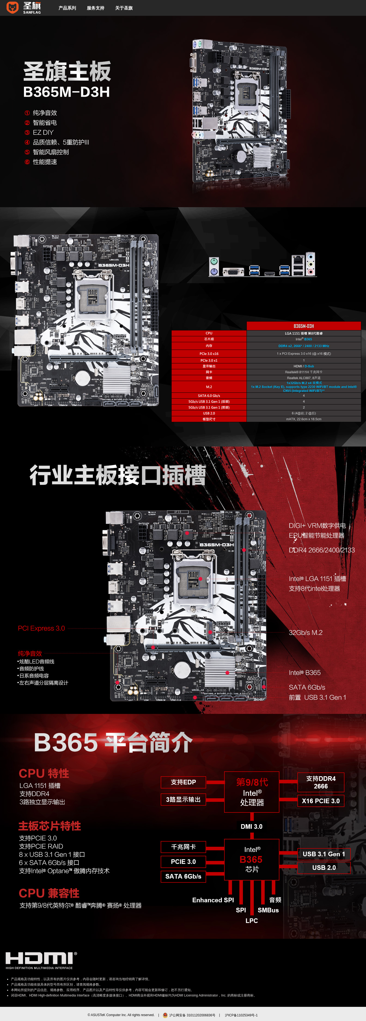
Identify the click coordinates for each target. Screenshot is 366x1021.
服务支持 (95, 8)
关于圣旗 (124, 8)
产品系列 (67, 8)
